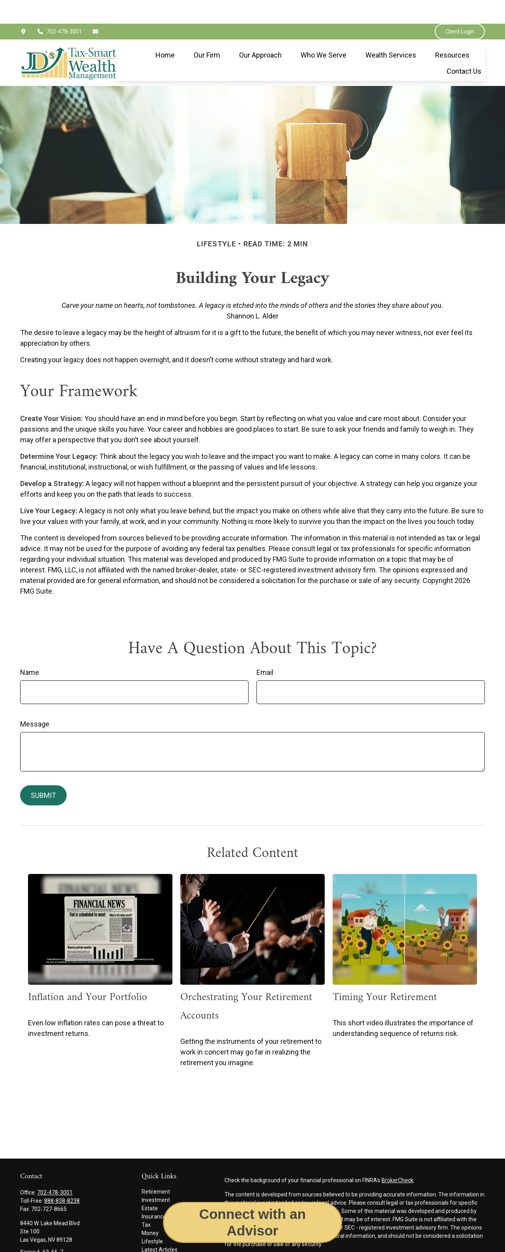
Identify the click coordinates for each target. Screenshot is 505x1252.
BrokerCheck (397, 1156)
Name (29, 649)
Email (264, 649)
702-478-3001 (59, 8)
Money (150, 1209)
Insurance (154, 1193)
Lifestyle (152, 1218)
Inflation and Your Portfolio (87, 974)
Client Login (459, 8)
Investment (156, 1176)
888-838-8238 (62, 1177)
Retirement (156, 1168)
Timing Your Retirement (385, 974)
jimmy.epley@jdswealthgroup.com (63, 1242)
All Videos (154, 1234)
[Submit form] (43, 772)
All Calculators (159, 1242)
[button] (165, 31)
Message (34, 700)
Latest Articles (160, 1226)
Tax (146, 1201)
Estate (150, 1184)
